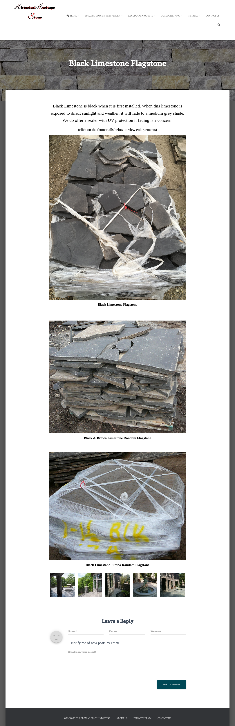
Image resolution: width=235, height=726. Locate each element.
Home (72, 16)
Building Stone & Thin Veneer (103, 15)
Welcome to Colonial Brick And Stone (87, 718)
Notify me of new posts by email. (95, 646)
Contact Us (212, 15)
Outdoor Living (171, 15)
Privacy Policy (142, 718)
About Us (121, 718)
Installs (194, 15)
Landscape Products (141, 15)
